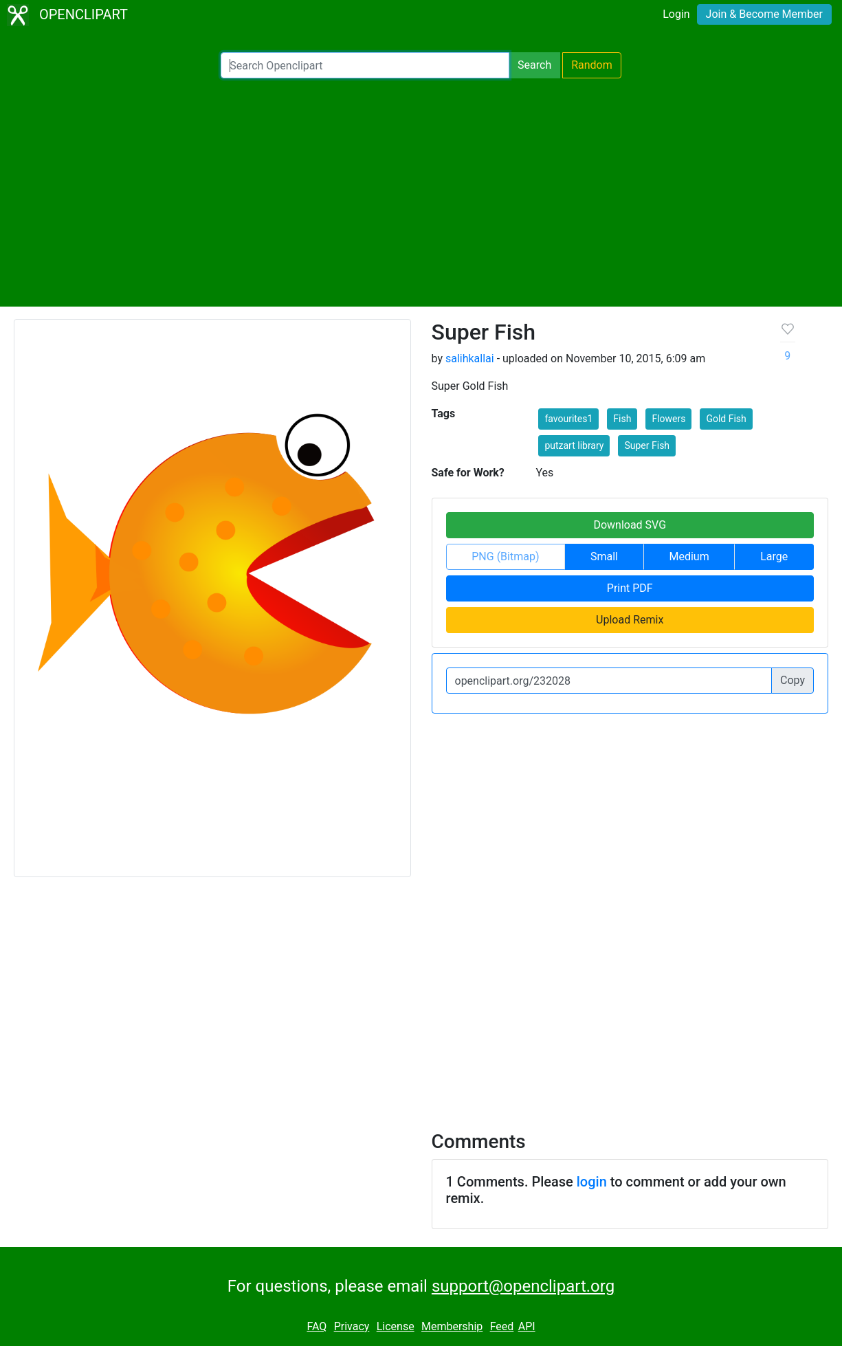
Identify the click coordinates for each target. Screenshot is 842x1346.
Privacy (352, 1326)
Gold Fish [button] (726, 418)
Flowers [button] (668, 418)
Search (534, 64)
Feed (502, 1326)
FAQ (316, 1326)
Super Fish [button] (646, 445)
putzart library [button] (573, 445)
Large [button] (774, 556)
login (592, 1181)
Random (591, 64)
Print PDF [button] (630, 588)
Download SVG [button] (629, 524)
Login (676, 14)
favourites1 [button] (568, 418)
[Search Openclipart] (365, 65)
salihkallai (469, 358)
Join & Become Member (764, 14)
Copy (792, 680)
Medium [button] (689, 556)
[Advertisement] (421, 192)
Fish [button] (622, 418)
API (526, 1326)
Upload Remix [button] (629, 619)
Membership (452, 1326)
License (395, 1326)
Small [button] (604, 556)
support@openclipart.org (523, 1286)
